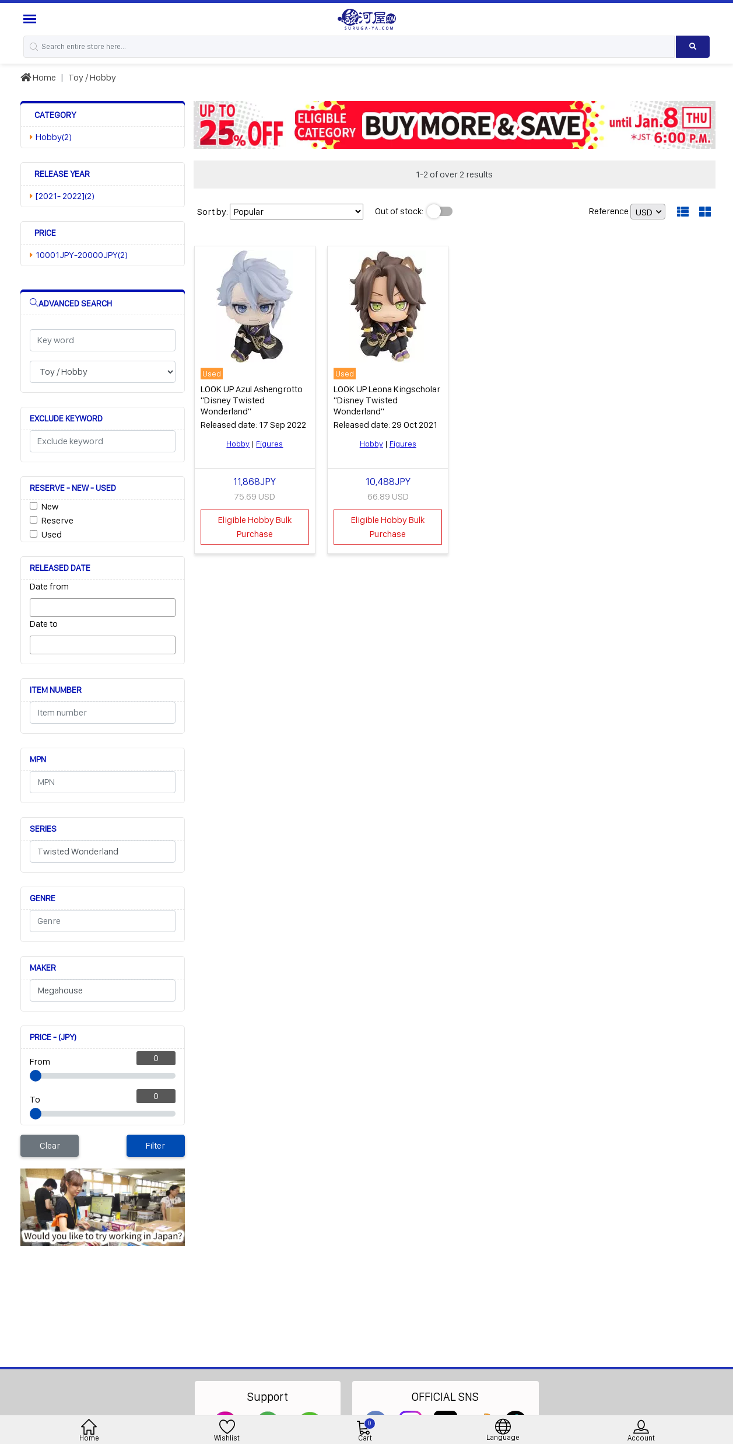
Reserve (57, 520)
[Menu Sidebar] (31, 19)
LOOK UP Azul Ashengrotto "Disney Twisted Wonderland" (252, 400)
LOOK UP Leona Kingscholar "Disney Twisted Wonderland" (387, 400)
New (49, 506)
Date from (49, 586)
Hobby (238, 443)
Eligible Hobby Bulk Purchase (255, 526)
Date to (44, 623)
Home (38, 77)
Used (51, 534)
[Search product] (693, 47)
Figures (269, 443)
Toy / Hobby (92, 77)
